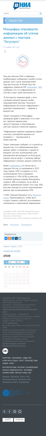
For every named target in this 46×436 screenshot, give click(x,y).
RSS (27, 376)
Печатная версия (9, 379)
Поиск (22, 376)
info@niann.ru (13, 323)
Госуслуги (14, 224)
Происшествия (31, 360)
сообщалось (14, 165)
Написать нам (24, 379)
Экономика (17, 358)
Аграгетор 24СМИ (11, 251)
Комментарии (8, 373)
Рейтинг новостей (23, 373)
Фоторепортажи (9, 367)
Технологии (26, 224)
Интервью (28, 370)
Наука (11, 363)
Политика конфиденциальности (13, 346)
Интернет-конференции (27, 367)
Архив (13, 246)
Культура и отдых (10, 360)
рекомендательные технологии (14, 343)
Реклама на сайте (10, 382)
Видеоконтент (16, 370)
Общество (27, 358)
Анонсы (5, 370)
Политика (6, 358)
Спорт (21, 360)
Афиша (5, 363)
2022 (20, 246)
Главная (6, 246)
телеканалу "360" (34, 87)
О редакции (24, 382)
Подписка (14, 376)
